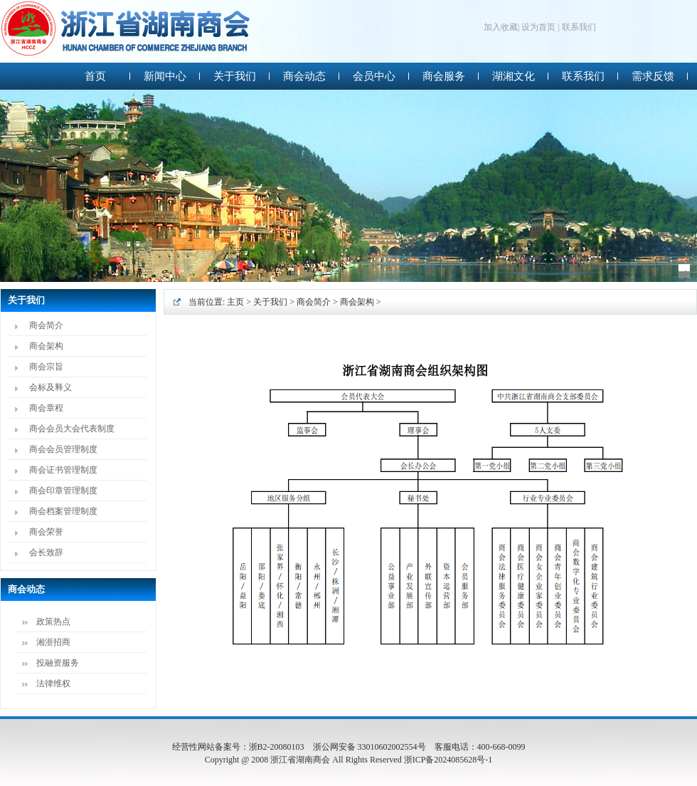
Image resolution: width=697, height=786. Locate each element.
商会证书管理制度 (63, 470)
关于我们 (270, 302)
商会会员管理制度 (63, 449)
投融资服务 (57, 663)
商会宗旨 (46, 367)
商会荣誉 (46, 532)
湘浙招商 (53, 642)
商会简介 (46, 325)
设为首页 (538, 27)
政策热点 (53, 622)
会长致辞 (46, 552)
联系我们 (579, 27)
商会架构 (46, 346)
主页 (235, 302)
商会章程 (46, 408)
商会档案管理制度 (63, 511)
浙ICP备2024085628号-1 (448, 760)
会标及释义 (50, 387)
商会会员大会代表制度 (72, 429)
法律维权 (53, 683)
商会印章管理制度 (63, 491)
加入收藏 (501, 27)
